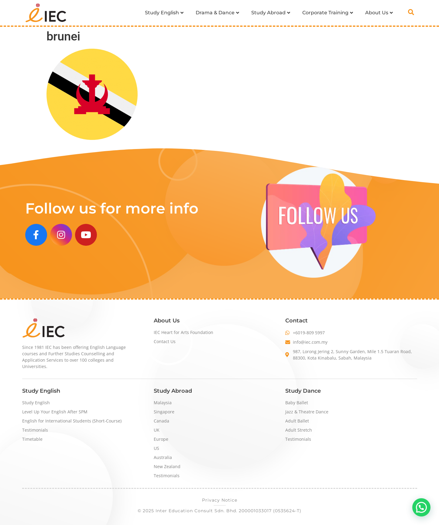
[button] (421, 507)
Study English (36, 402)
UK (156, 430)
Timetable (32, 439)
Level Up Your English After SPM (54, 412)
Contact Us (165, 341)
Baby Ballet (296, 402)
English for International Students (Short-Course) (72, 421)
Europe (161, 439)
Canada (161, 421)
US (156, 448)
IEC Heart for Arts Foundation (183, 332)
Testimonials (35, 430)
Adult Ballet (297, 421)
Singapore (164, 412)
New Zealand (167, 466)
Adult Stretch (298, 430)
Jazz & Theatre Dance (306, 412)
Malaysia (163, 402)
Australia (163, 457)
